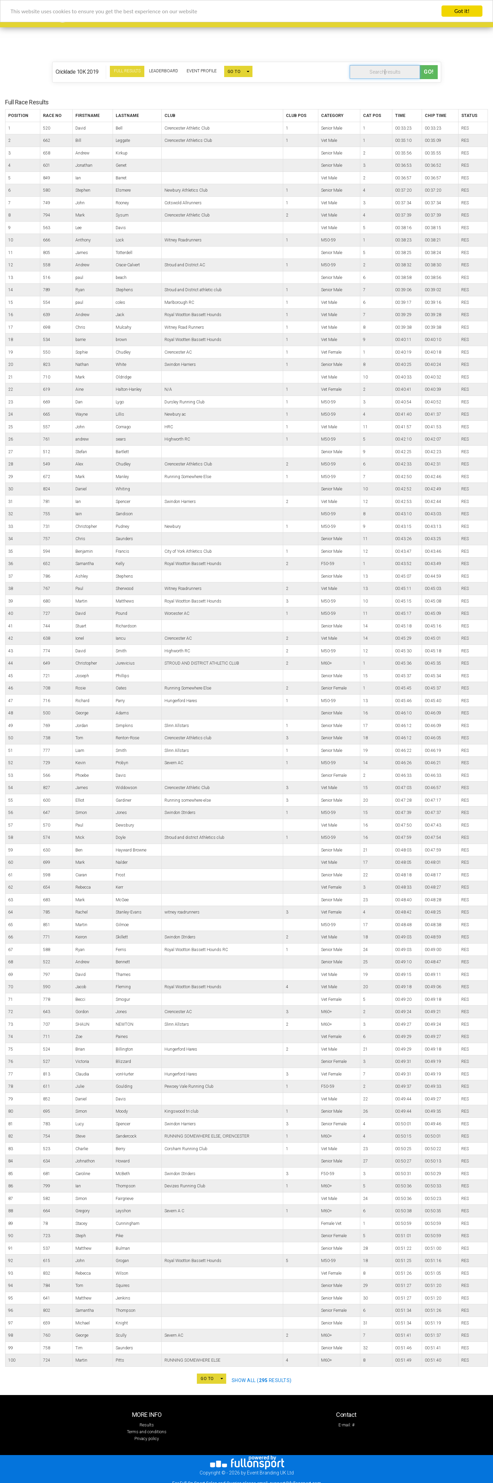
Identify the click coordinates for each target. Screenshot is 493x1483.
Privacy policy (146, 1438)
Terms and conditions (146, 1431)
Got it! (461, 11)
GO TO (234, 71)
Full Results (127, 71)
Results (147, 1425)
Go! (429, 72)
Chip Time (435, 115)
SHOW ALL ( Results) (262, 1380)
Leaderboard (163, 71)
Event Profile (202, 71)
